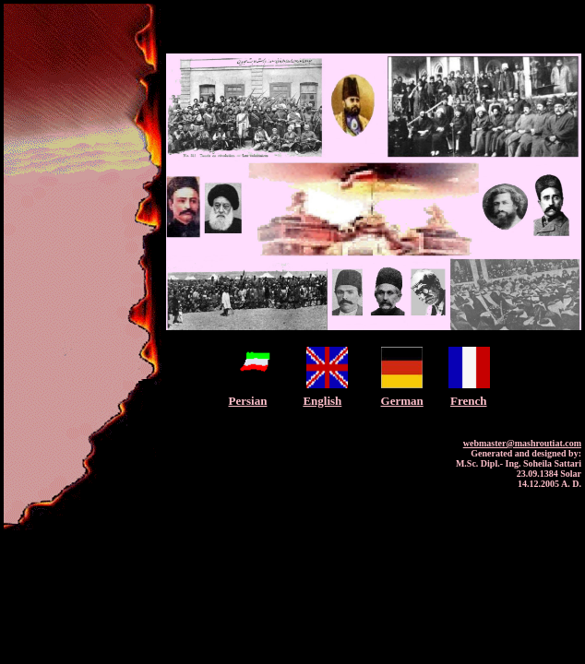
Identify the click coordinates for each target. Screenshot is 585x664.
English (322, 401)
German (402, 401)
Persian (247, 401)
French (468, 401)
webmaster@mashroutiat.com (522, 443)
